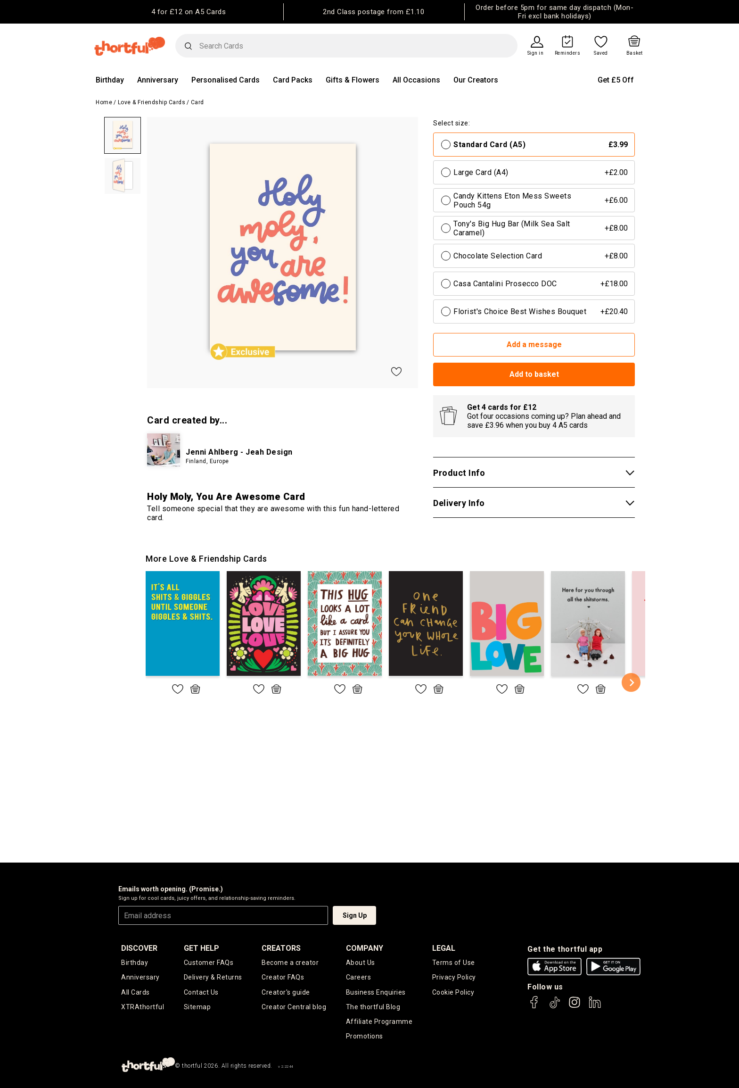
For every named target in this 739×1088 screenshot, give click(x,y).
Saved (601, 53)
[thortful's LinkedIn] (595, 1006)
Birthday (110, 79)
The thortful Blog (373, 1007)
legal (443, 948)
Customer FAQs (209, 962)
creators (281, 948)
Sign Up (355, 915)
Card (197, 102)
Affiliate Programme (379, 1021)
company (364, 948)
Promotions (364, 1036)
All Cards (135, 992)
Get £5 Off (616, 79)
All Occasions (416, 79)
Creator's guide (286, 992)
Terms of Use (453, 962)
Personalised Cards (225, 79)
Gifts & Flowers (352, 79)
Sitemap (197, 1007)
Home (104, 102)
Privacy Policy (454, 977)
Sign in (535, 53)
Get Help (201, 948)
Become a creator (290, 962)
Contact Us (201, 992)
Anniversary (157, 79)
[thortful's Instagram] (574, 1006)
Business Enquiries (376, 992)
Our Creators (475, 79)
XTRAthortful (142, 1007)
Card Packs (292, 79)
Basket (634, 53)
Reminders (568, 53)
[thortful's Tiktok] (555, 1006)
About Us (360, 962)
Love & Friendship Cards (152, 102)
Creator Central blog (294, 1007)
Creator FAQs (283, 977)
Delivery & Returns (213, 977)
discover (139, 948)
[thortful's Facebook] (534, 1006)
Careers (358, 977)
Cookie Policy (453, 992)
